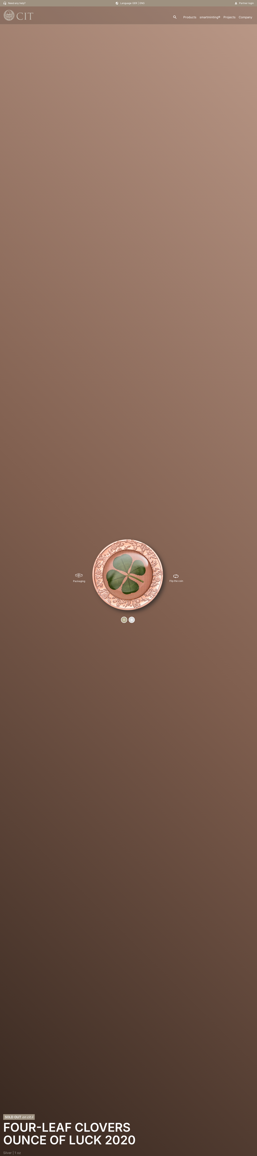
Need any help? (16, 3)
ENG (142, 3)
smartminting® (210, 17)
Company (245, 17)
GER (134, 3)
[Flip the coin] (176, 578)
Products (189, 17)
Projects (229, 17)
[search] (175, 17)
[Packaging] (79, 578)
